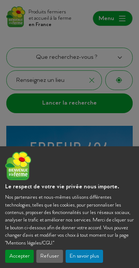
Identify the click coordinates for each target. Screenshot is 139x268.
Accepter (19, 256)
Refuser (49, 256)
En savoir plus (84, 256)
